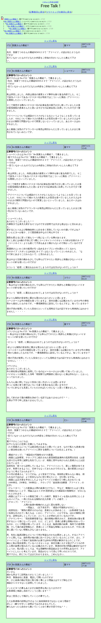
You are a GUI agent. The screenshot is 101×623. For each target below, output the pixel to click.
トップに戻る (50, 42)
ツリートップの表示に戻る (58, 12)
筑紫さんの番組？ (11, 19)
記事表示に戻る (37, 12)
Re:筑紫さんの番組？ (12, 21)
